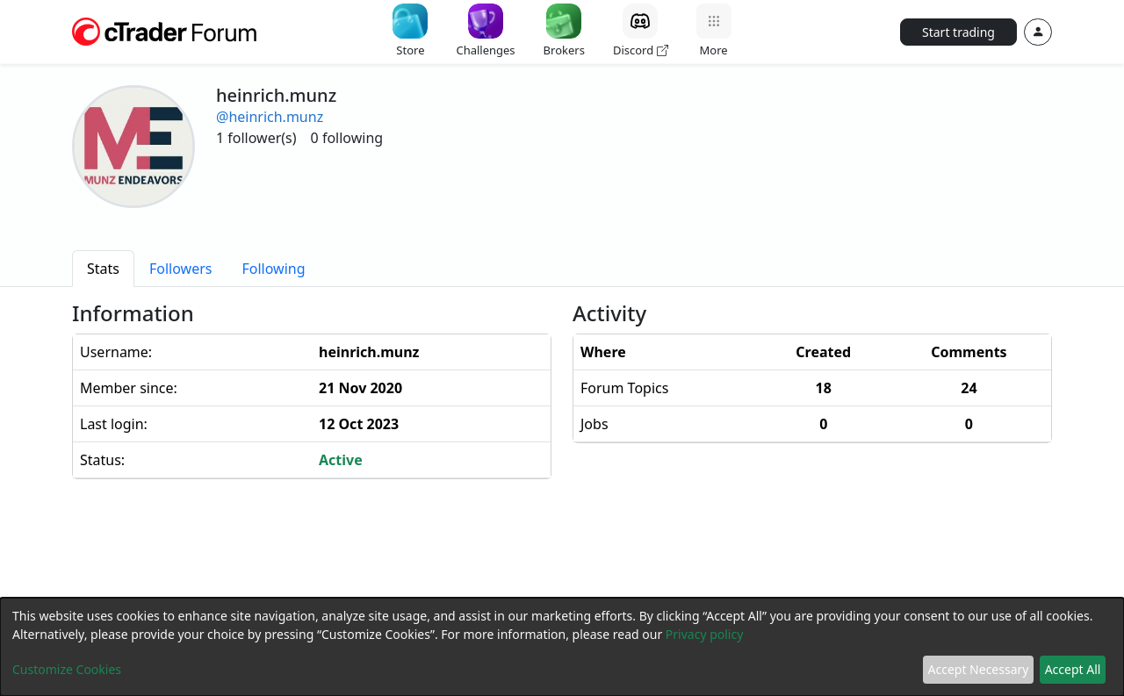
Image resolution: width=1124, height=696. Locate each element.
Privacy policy (705, 634)
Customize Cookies (66, 669)
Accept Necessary (978, 669)
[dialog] (562, 647)
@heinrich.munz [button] (269, 116)
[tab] (103, 268)
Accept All (1073, 669)
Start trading (958, 32)
